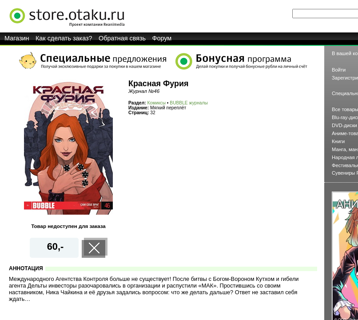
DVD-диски (344, 125)
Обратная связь (122, 38)
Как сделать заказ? (64, 38)
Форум (162, 38)
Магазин (16, 38)
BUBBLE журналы (189, 102)
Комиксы (156, 102)
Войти (339, 69)
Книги (338, 141)
